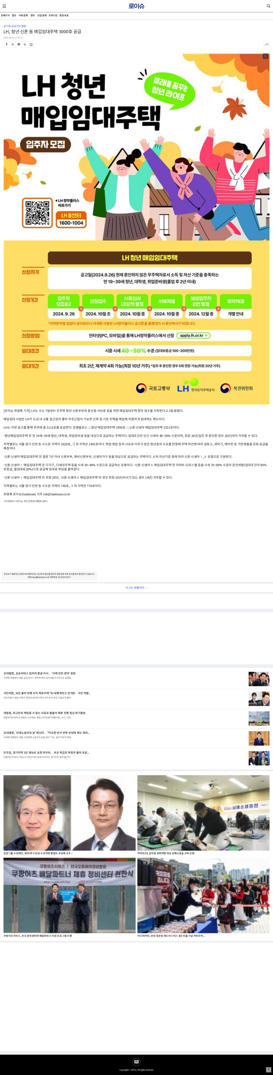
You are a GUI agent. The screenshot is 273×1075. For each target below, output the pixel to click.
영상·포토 (64, 15)
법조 (14, 15)
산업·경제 (41, 15)
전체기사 (5, 15)
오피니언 (53, 15)
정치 (32, 15)
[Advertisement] (136, 540)
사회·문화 (23, 15)
